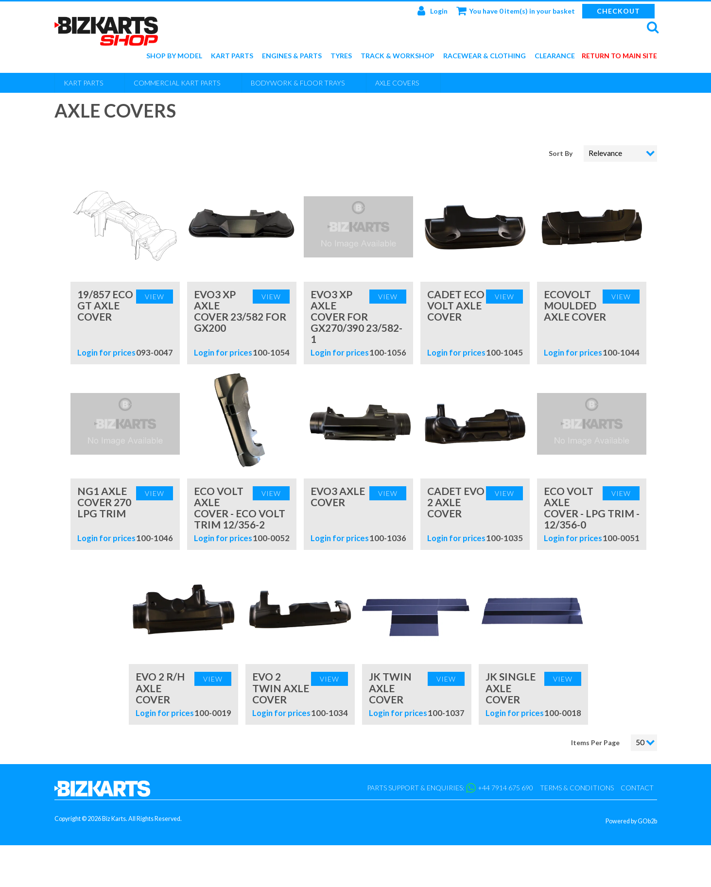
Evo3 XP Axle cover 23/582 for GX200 (240, 311)
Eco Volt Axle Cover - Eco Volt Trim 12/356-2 (239, 507)
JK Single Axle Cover (511, 687)
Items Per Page (595, 742)
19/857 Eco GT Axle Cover (105, 305)
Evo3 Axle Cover (338, 496)
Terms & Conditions (577, 788)
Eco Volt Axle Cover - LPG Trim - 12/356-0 (592, 507)
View (154, 296)
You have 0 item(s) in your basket (515, 10)
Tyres (341, 56)
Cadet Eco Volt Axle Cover (456, 305)
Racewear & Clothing (484, 56)
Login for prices (106, 352)
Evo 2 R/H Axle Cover (160, 687)
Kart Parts (232, 56)
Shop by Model (174, 56)
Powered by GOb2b (631, 821)
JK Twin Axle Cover (390, 687)
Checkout (618, 11)
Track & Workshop (397, 56)
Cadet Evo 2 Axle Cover (456, 502)
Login (432, 10)
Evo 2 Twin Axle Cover (280, 687)
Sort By (561, 153)
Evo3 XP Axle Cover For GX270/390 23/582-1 (356, 316)
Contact (637, 788)
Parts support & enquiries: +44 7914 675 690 (450, 788)
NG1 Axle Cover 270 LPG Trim (104, 502)
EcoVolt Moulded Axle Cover (575, 305)
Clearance (555, 56)
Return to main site (619, 56)
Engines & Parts (292, 56)
